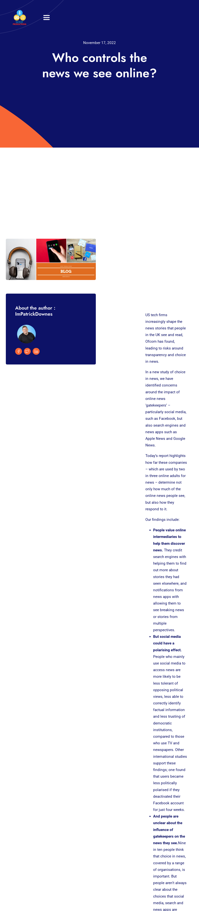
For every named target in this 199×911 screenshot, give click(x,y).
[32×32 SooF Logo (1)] (19, 11)
